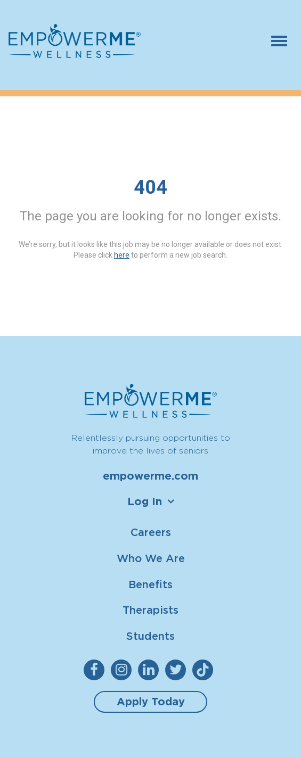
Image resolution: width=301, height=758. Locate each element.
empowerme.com (150, 475)
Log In (144, 501)
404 (150, 187)
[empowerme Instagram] (123, 670)
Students (150, 635)
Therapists (150, 609)
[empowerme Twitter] (177, 670)
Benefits (150, 584)
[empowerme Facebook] (96, 670)
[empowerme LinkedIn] (150, 670)
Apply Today (151, 701)
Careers (151, 532)
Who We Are (151, 558)
